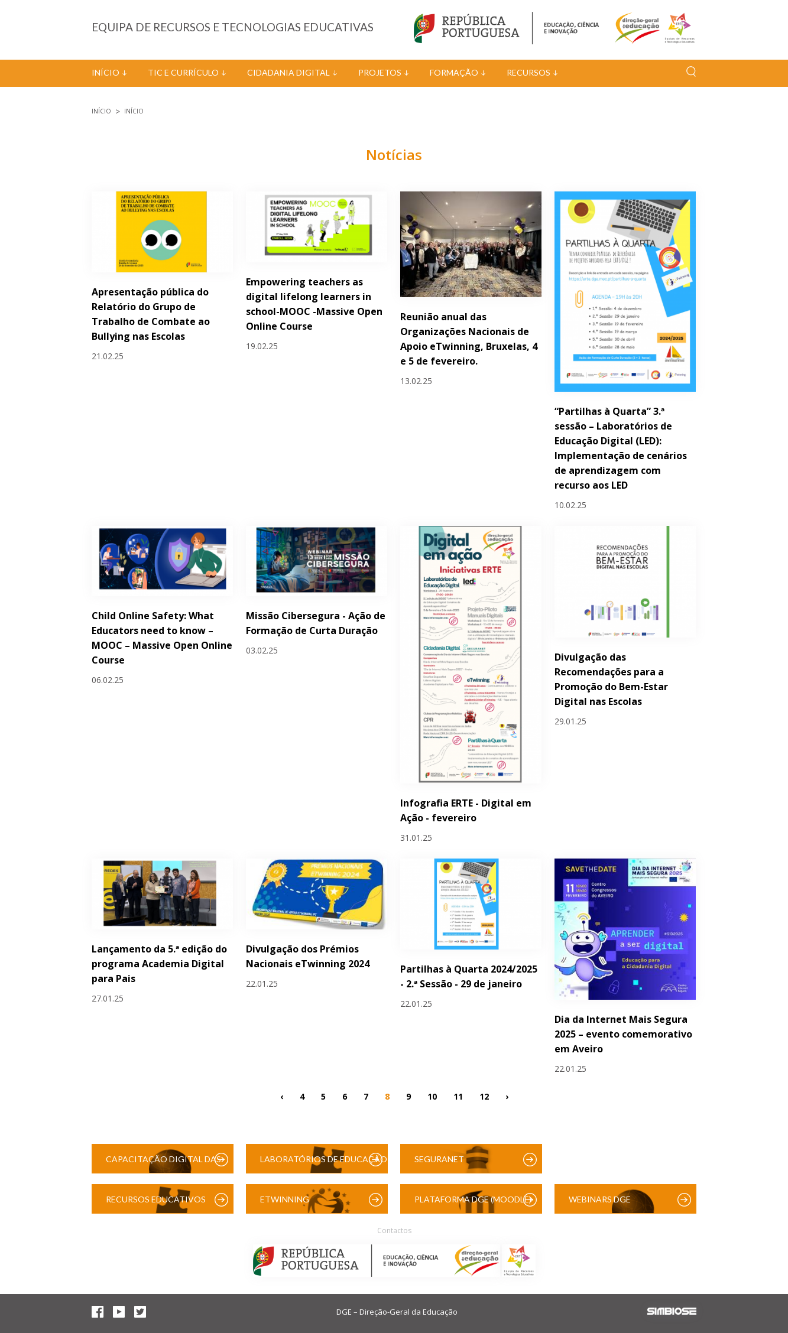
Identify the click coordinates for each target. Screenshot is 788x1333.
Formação (454, 72)
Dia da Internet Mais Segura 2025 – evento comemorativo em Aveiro (623, 1034)
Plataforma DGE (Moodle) (472, 1199)
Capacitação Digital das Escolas (163, 1163)
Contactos (394, 1230)
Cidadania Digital (288, 72)
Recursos (528, 72)
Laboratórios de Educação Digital (323, 1163)
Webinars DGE (600, 1199)
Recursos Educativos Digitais (156, 1204)
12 (484, 1095)
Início (105, 72)
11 (458, 1095)
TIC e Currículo (183, 72)
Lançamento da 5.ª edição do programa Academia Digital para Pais (159, 963)
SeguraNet (439, 1159)
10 (432, 1095)
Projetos (379, 72)
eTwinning (284, 1199)
